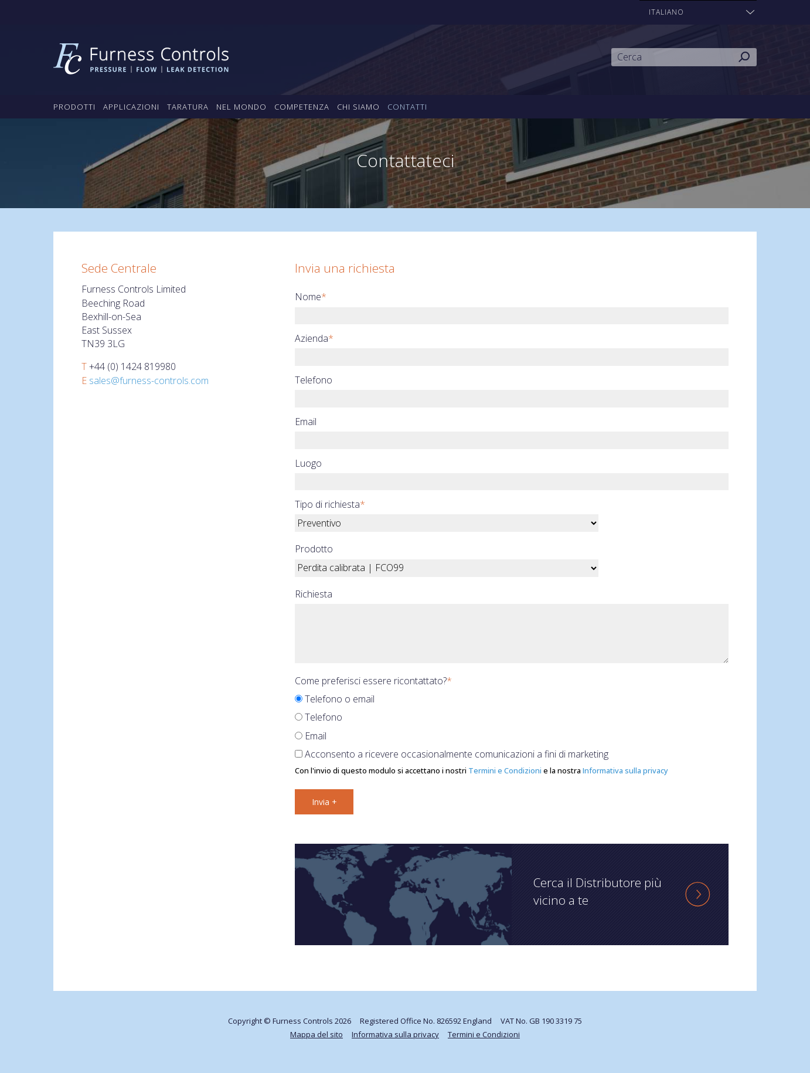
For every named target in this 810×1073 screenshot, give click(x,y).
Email (305, 421)
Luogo (308, 463)
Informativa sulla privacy (625, 770)
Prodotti (74, 106)
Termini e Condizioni (505, 770)
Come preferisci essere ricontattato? (373, 680)
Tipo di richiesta (330, 504)
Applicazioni (131, 106)
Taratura (188, 106)
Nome (310, 296)
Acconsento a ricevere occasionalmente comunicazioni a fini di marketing (451, 754)
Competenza (301, 106)
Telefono (313, 379)
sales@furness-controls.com (149, 380)
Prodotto (314, 548)
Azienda (314, 338)
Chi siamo (358, 106)
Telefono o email (335, 698)
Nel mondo (241, 106)
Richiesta (313, 594)
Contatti (407, 106)
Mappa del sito (316, 1034)
